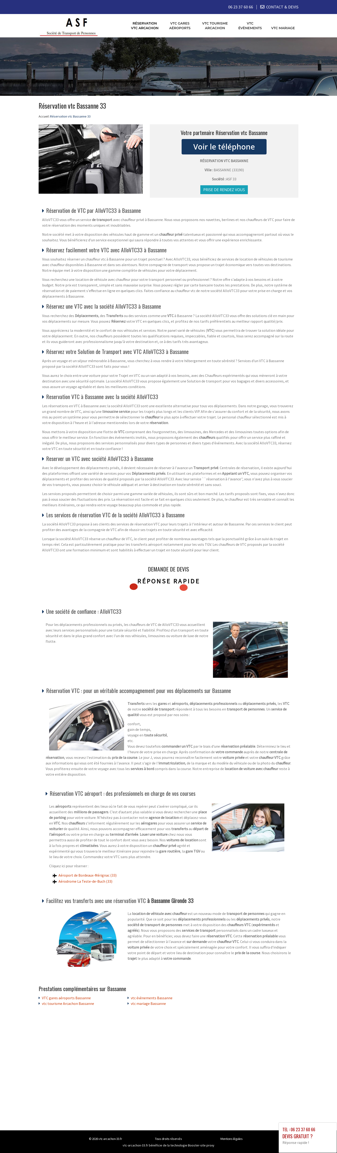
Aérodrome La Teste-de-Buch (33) (85, 881)
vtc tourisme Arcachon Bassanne (68, 1003)
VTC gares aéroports (179, 25)
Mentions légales (231, 1138)
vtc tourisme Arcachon (215, 25)
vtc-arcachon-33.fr (110, 1138)
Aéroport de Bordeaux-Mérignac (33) (88, 875)
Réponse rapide (168, 581)
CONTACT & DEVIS (282, 7)
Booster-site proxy (201, 1145)
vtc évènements (250, 25)
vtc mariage (283, 28)
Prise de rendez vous (224, 189)
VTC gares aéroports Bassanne (66, 997)
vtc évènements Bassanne (151, 997)
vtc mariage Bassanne (148, 1003)
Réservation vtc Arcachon (145, 25)
